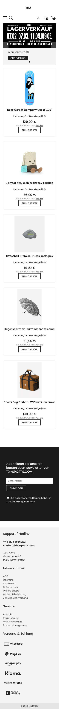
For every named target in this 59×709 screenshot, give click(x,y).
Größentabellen (12, 621)
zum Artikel (29, 130)
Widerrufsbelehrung (14, 594)
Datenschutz (10, 587)
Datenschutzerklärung (28, 498)
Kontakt (7, 614)
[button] (29, 62)
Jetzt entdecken (18, 58)
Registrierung (11, 618)
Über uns (8, 579)
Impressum (9, 583)
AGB (5, 576)
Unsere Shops (11, 590)
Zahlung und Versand (15, 598)
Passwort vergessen (15, 625)
